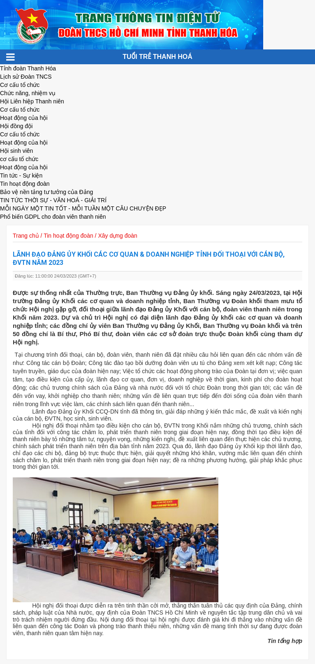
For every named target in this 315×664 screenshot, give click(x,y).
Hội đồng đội (16, 126)
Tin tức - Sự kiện (21, 175)
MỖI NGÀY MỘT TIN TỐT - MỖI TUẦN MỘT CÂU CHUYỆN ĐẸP (83, 208)
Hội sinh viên (16, 150)
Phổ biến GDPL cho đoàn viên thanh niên (53, 216)
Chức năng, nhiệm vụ (28, 93)
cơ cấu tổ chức (19, 159)
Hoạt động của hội (24, 118)
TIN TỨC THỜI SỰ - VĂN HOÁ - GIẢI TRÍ (53, 200)
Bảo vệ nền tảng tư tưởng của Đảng (46, 192)
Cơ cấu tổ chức (19, 85)
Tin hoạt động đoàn (25, 183)
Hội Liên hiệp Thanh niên (32, 101)
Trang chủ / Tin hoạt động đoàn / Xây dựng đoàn (75, 235)
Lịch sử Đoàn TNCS (26, 76)
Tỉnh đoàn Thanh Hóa (28, 68)
